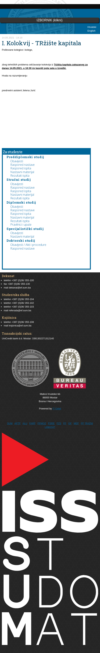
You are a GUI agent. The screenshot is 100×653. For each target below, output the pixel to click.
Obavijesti (16, 161)
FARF (32, 423)
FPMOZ (42, 423)
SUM (10, 423)
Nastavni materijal (22, 172)
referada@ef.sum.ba (20, 310)
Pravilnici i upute (20, 224)
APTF (17, 423)
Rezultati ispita (19, 175)
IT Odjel (56, 408)
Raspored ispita (20, 168)
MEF (76, 423)
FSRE (51, 423)
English (91, 30)
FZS (59, 423)
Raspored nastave (22, 165)
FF (64, 423)
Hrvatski (91, 27)
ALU (24, 423)
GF (70, 423)
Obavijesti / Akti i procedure (28, 245)
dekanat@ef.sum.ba (20, 287)
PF (82, 423)
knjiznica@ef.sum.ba (20, 325)
